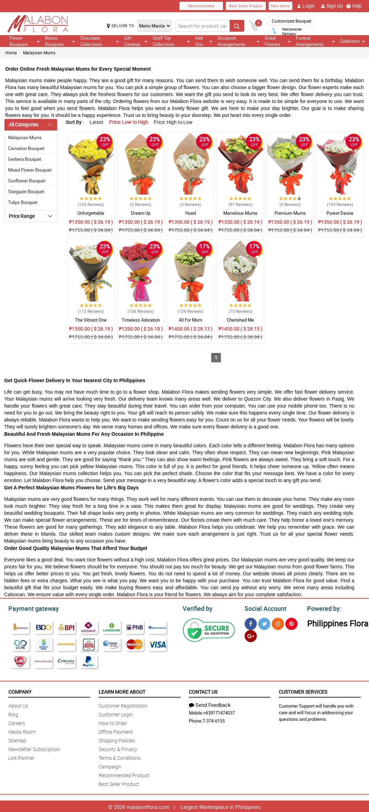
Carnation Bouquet (26, 148)
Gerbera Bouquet (24, 159)
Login (306, 6)
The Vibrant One (91, 320)
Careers (16, 722)
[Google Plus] (251, 635)
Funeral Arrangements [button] (315, 41)
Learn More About (122, 690)
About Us (18, 704)
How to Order (113, 722)
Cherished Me (240, 320)
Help (354, 6)
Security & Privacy (118, 748)
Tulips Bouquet (22, 202)
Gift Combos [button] (136, 41)
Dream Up (141, 213)
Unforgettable (90, 213)
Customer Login (116, 713)
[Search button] (237, 26)
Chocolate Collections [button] (99, 41)
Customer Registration (123, 704)
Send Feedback (210, 703)
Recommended (201, 5)
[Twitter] (264, 623)
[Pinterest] (291, 623)
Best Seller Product (246, 5)
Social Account (264, 607)
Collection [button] (352, 41)
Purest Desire (339, 213)
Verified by (196, 607)
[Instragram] (278, 623)
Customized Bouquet (291, 21)
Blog (13, 713)
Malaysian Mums (39, 52)
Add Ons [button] (203, 41)
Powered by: (322, 607)
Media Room (22, 730)
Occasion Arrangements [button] (238, 41)
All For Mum (190, 320)
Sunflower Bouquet (26, 181)
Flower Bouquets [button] (24, 41)
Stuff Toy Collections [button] (171, 41)
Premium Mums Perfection (290, 216)
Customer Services (303, 690)
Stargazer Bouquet (26, 191)
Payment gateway (30, 607)
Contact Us (203, 690)
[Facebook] (251, 623)
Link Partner (21, 757)
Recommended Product (124, 774)
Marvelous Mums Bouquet (240, 216)
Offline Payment (116, 730)
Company (19, 690)
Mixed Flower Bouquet (30, 170)
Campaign (110, 765)
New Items (280, 5)
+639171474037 (219, 712)
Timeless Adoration (141, 320)
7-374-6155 (213, 720)
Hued (190, 213)
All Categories (23, 124)
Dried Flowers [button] (278, 41)
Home (11, 52)
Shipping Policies (117, 739)
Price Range (21, 216)
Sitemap (17, 739)
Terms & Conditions (119, 757)
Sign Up (332, 6)
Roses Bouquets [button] (60, 41)
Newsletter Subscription (34, 748)
